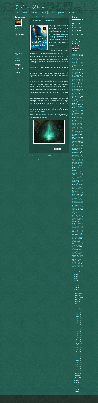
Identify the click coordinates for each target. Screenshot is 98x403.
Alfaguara (79, 55)
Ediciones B (80, 116)
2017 (75, 382)
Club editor (81, 94)
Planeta (81, 213)
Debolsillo (43, 151)
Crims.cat (74, 104)
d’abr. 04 (78, 364)
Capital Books (76, 90)
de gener (77, 377)
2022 (75, 282)
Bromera (81, 87)
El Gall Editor (76, 131)
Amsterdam (74, 62)
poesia (73, 216)
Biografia (74, 84)
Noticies (34, 12)
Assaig (78, 69)
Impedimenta (75, 170)
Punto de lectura (79, 226)
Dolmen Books (79, 113)
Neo (80, 205)
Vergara (78, 263)
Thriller (74, 258)
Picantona (80, 212)
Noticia (73, 206)
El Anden (81, 130)
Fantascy (74, 151)
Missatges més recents (36, 156)
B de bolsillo (75, 75)
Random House (75, 230)
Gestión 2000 (74, 158)
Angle (79, 63)
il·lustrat (74, 169)
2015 (75, 386)
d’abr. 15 (78, 337)
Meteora (75, 201)
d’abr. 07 (78, 358)
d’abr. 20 (78, 329)
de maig (77, 306)
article (73, 69)
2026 (75, 274)
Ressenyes (26, 12)
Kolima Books (75, 176)
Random (79, 228)
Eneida (81, 132)
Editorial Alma (75, 121)
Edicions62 (75, 120)
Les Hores (74, 186)
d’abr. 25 (78, 320)
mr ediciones (80, 202)
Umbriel (75, 262)
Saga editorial (74, 248)
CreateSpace (78, 103)
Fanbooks (75, 149)
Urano (80, 262)
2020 (75, 287)
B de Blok (80, 73)
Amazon (80, 61)
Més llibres (81, 199)
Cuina (73, 106)
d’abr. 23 (78, 324)
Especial (78, 137)
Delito (73, 109)
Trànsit (80, 259)
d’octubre (77, 295)
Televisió (79, 256)
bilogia (80, 82)
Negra (74, 205)
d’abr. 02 (78, 368)
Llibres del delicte (76, 192)
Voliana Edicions (80, 266)
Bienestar (74, 82)
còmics (75, 100)
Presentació (74, 218)
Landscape (78, 184)
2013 (75, 391)
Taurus (80, 255)
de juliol (77, 301)
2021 (75, 285)
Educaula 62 (76, 130)
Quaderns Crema (75, 227)
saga (78, 246)
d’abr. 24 (78, 322)
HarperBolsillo (75, 163)
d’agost (77, 299)
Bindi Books (75, 83)
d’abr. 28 (78, 314)
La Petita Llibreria (31, 7)
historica (81, 163)
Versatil (73, 265)
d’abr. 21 (78, 326)
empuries (81, 131)
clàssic (74, 93)
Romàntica (76, 242)
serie (73, 250)
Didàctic (81, 110)
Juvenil (74, 174)
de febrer (77, 375)
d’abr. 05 (78, 362)
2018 (75, 380)
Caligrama (80, 89)
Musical (75, 203)
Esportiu (79, 146)
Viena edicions (79, 265)
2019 (75, 289)
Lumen (73, 194)
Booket (78, 86)
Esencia (74, 135)
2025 (75, 276)
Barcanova (74, 80)
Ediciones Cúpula (79, 117)
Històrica (80, 165)
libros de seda (77, 187)
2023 (75, 280)
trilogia (74, 260)
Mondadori (81, 201)
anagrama (74, 63)
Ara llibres (80, 65)
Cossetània (80, 101)
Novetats (43, 12)
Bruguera (75, 89)
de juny (77, 303)
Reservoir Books (80, 237)
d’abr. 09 (78, 353)
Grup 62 (81, 159)
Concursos (71, 12)
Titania (81, 258)
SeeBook (80, 249)
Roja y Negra (76, 240)
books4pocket (75, 87)
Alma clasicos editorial (76, 58)
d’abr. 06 (78, 360)
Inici (18, 12)
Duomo (74, 114)
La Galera (80, 177)
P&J (79, 209)
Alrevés (74, 59)
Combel (81, 99)
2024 (75, 278)
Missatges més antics (62, 156)
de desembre (78, 291)
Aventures (76, 72)
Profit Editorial (76, 219)
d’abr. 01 (78, 370)
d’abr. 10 (78, 351)
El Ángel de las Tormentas (42, 20)
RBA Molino (75, 233)
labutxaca (80, 183)
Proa (79, 218)
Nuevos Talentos (75, 208)
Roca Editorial (77, 238)
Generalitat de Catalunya (77, 156)
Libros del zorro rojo (77, 188)
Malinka (73, 197)
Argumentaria (74, 68)
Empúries (76, 132)
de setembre (78, 297)
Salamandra (81, 248)
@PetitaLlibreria (18, 60)
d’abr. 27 (78, 316)
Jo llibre (79, 173)
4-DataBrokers (74, 52)
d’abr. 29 (78, 312)
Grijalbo (74, 159)
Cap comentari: (48, 149)
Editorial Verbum (77, 128)
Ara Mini (78, 66)
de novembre (78, 293)
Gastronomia (75, 155)
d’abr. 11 (78, 349)
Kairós (81, 174)
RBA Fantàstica (78, 231)
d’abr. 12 (78, 347)
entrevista (76, 134)
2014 (75, 389)
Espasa (81, 135)
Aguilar (79, 54)
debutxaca (79, 107)
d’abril (76, 308)
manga (78, 197)
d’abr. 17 (78, 333)
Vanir (73, 263)
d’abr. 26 (78, 318)
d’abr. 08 (78, 356)
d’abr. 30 (78, 309)
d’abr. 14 (78, 339)
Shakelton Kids (75, 252)
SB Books (75, 249)
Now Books (78, 206)
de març (77, 373)
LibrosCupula (78, 190)
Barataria (79, 79)
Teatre (73, 256)
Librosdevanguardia (75, 191)
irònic (73, 173)
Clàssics (51, 12)
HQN (79, 167)
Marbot (82, 197)
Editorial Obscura (79, 127)
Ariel (80, 68)
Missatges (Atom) (39, 159)
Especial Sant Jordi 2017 (77, 144)
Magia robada (54, 42)
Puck (73, 226)
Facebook (17, 54)
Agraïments (60, 12)
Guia (75, 160)
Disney (76, 111)
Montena (75, 202)
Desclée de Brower (79, 109)
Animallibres (74, 65)
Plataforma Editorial (78, 215)
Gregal (80, 158)
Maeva (79, 195)
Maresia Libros (77, 198)
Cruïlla (80, 104)
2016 (75, 384)
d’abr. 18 (78, 331)
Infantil (78, 171)
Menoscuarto (74, 199)
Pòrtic (80, 216)
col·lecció (77, 96)
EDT (82, 128)
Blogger (58, 400)
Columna (74, 97)
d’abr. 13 (78, 341)
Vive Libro (74, 266)
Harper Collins (78, 162)
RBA (82, 230)
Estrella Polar (76, 148)
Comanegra (75, 99)
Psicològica (76, 221)
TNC (76, 259)
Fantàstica (48, 151)
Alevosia (73, 55)
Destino (75, 110)
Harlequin (81, 160)
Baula (80, 80)
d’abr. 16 (78, 335)
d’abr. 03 (78, 366)
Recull (74, 234)
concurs (79, 100)
